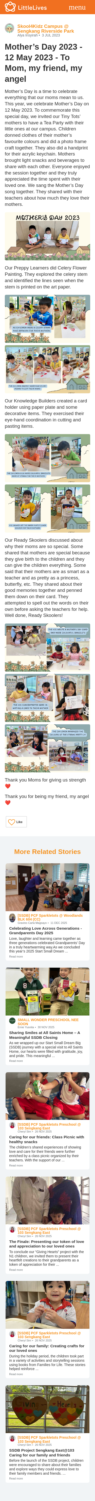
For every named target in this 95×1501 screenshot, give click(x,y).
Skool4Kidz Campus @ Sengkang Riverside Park (45, 29)
